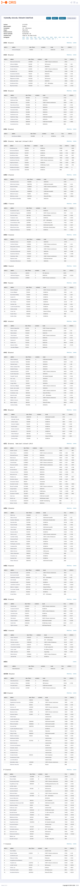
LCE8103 (28, 534)
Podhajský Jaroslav (15, 544)
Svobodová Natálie (14, 73)
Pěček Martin (13, 548)
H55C (36, 39)
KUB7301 (28, 520)
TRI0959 (28, 97)
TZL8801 (26, 503)
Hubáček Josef (13, 460)
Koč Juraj (12, 378)
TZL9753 (27, 148)
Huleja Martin (13, 488)
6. (4, 73)
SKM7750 (29, 184)
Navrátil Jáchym (14, 838)
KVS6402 (27, 623)
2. (4, 64)
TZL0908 (28, 388)
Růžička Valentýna (14, 736)
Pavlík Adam (14, 426)
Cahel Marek (13, 462)
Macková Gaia (13, 712)
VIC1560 (28, 680)
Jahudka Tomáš (15, 419)
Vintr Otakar (13, 302)
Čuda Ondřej (14, 438)
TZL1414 (28, 292)
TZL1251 (30, 73)
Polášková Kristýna (14, 167)
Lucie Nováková (14, 759)
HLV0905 (28, 395)
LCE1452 (31, 702)
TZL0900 (28, 373)
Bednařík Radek (14, 572)
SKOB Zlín (53, 49)
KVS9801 (26, 498)
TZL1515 (28, 297)
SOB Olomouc (46, 584)
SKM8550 (29, 191)
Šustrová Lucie (13, 831)
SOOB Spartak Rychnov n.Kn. (52, 783)
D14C (31, 37)
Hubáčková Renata (14, 160)
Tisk (48, 18)
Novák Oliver (13, 314)
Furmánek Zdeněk (14, 589)
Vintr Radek (13, 580)
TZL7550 (29, 189)
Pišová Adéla (13, 779)
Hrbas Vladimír (14, 637)
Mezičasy (69, 42)
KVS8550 (27, 165)
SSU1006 (28, 376)
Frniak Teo (12, 311)
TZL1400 (28, 299)
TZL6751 (29, 251)
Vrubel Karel (13, 616)
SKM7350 (29, 225)
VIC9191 (31, 788)
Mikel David (13, 457)
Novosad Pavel (14, 539)
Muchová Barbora (14, 165)
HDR (53, 39)
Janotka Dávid (14, 436)
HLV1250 (31, 83)
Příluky (44, 575)
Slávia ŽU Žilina (48, 71)
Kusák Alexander (14, 373)
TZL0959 (28, 105)
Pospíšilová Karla (14, 822)
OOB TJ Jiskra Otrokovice (49, 536)
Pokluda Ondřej (14, 858)
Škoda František (14, 390)
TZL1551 (31, 49)
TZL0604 (26, 488)
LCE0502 (26, 453)
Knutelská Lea (13, 71)
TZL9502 (26, 472)
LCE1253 (30, 61)
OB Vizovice (47, 64)
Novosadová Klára (15, 107)
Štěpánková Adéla (14, 78)
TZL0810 (28, 426)
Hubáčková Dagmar (15, 213)
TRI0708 (28, 433)
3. (4, 66)
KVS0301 (32, 810)
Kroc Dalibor (13, 850)
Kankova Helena (14, 805)
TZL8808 (26, 455)
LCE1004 (28, 397)
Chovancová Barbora (15, 745)
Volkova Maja (13, 97)
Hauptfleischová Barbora (16, 860)
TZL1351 (30, 66)
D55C (51, 37)
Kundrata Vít (14, 431)
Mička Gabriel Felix (15, 366)
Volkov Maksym (15, 433)
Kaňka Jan (13, 342)
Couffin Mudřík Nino (15, 306)
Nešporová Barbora (15, 229)
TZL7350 (29, 210)
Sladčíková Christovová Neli (17, 803)
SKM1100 (27, 330)
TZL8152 (29, 198)
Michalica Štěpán (14, 385)
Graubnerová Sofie (14, 757)
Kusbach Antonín (15, 608)
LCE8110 (31, 853)
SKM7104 (28, 560)
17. (4, 397)
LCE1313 (28, 290)
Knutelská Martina (14, 872)
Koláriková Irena (14, 242)
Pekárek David (13, 364)
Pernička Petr (13, 522)
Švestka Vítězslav (14, 520)
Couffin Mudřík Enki (14, 719)
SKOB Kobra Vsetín (44, 165)
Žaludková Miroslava (15, 261)
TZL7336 (28, 522)
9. (4, 81)
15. (4, 393)
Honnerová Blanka (14, 150)
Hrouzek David (13, 685)
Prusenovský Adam (14, 781)
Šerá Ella (12, 704)
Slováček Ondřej (14, 362)
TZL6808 (28, 515)
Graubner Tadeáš (14, 493)
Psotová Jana (13, 827)
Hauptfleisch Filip (14, 783)
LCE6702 (27, 618)
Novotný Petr (13, 558)
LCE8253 (32, 793)
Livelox (74, 42)
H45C (31, 39)
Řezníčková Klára (14, 105)
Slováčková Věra (14, 155)
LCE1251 (30, 69)
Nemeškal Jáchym (14, 688)
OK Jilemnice (46, 273)
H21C (23, 39)
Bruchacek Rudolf (14, 575)
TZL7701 (28, 580)
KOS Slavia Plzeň (47, 529)
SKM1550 (31, 724)
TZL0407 (26, 493)
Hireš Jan (12, 496)
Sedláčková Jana (14, 220)
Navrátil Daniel (13, 812)
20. (5, 496)
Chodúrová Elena (14, 66)
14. (4, 390)
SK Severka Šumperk (48, 376)
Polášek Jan (13, 477)
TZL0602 (26, 479)
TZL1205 (27, 340)
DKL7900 (26, 491)
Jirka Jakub (13, 529)
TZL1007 (28, 383)
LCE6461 (29, 249)
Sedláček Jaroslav (15, 577)
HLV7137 (32, 829)
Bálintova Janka (14, 196)
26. (5, 759)
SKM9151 (32, 803)
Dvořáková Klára (14, 83)
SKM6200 (27, 620)
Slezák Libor (13, 606)
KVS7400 (28, 589)
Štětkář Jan (12, 836)
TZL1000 (28, 364)
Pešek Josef (13, 397)
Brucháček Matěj (14, 294)
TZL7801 (28, 541)
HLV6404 (28, 577)
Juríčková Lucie (14, 855)
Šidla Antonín (14, 654)
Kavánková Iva (13, 148)
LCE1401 (27, 688)
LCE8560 (29, 186)
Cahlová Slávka (14, 244)
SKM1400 (28, 685)
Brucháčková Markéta (15, 198)
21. (4, 498)
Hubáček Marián (14, 371)
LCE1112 (27, 328)
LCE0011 (26, 465)
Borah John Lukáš (14, 388)
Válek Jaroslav (14, 651)
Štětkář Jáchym (14, 400)
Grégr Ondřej (13, 733)
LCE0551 (32, 779)
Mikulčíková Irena (14, 227)
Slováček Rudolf (14, 582)
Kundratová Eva (14, 124)
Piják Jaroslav (14, 625)
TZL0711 (28, 424)
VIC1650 (28, 683)
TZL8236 (28, 556)
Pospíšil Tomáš (14, 376)
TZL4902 (29, 656)
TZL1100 (27, 345)
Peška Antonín (14, 640)
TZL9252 (27, 162)
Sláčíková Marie (14, 788)
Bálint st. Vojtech (14, 587)
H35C (27, 39)
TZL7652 (29, 229)
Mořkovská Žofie (14, 81)
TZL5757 (27, 275)
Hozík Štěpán (13, 776)
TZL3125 (30, 668)
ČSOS (77, 885)
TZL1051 (27, 109)
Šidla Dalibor (14, 333)
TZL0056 (27, 169)
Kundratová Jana (14, 210)
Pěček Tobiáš (14, 330)
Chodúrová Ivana (14, 800)
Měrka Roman (13, 551)
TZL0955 (28, 112)
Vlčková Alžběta (14, 64)
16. (4, 395)
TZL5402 (28, 582)
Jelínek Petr (13, 656)
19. (4, 402)
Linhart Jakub (14, 421)
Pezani (47, 764)
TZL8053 (29, 182)
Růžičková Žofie (14, 100)
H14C (67, 37)
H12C (63, 37)
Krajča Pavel (14, 611)
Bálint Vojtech (13, 402)
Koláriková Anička (14, 738)
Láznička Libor (14, 613)
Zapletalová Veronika (15, 702)
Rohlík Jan (12, 498)
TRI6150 (29, 246)
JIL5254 (27, 273)
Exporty (54, 18)
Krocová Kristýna (14, 824)
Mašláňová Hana (14, 153)
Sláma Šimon (13, 453)
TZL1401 (31, 714)
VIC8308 (28, 551)
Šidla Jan (12, 515)
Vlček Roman (13, 527)
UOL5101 (29, 644)
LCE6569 (29, 213)
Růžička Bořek (13, 309)
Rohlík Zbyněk (13, 810)
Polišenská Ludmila (14, 795)
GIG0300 (26, 500)
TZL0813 (28, 421)
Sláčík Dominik (13, 743)
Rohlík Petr (13, 623)
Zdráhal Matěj (13, 405)
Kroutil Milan (13, 594)
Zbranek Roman (14, 455)
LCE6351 (29, 256)
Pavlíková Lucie (14, 114)
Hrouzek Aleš (13, 726)
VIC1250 (30, 78)
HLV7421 (28, 594)
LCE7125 (28, 572)
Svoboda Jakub (14, 748)
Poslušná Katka (14, 109)
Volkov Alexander (14, 553)
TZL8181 (26, 155)
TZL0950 (28, 124)
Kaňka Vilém (13, 316)
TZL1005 (28, 369)
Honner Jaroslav (15, 429)
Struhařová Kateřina (15, 815)
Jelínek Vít (12, 592)
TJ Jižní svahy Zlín (48, 222)
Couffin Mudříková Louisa (16, 728)
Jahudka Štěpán (15, 347)
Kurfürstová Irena (14, 182)
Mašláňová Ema (14, 112)
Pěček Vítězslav (14, 560)
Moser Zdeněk (14, 620)
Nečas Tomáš (13, 503)
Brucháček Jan (14, 337)
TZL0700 (28, 431)
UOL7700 (28, 584)
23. (5, 752)
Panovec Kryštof (14, 465)
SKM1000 (28, 359)
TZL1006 (28, 378)
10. (4, 83)
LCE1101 (27, 335)
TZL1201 (27, 337)
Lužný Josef (13, 649)
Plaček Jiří (13, 340)
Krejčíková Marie (14, 162)
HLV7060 (29, 220)
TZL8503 (28, 524)
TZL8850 (27, 167)
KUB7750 (29, 227)
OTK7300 (28, 536)
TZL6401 (27, 616)
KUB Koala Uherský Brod (49, 227)
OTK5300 (29, 642)
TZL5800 (27, 608)
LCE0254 (27, 158)
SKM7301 (28, 548)
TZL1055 (28, 114)
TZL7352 (28, 217)
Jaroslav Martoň (14, 791)
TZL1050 (28, 119)
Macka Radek (13, 853)
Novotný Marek (14, 532)
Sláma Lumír (13, 534)
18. (4, 400)
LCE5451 (29, 244)
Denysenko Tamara (15, 246)
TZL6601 (28, 558)
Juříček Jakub (13, 786)
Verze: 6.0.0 (4, 885)
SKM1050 (28, 117)
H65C (40, 39)
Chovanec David (14, 472)
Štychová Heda (14, 85)
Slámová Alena (13, 793)
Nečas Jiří (12, 467)
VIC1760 (31, 740)
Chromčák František (15, 647)
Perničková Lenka (14, 870)
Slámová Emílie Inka (15, 61)
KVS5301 (29, 637)
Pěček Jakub (14, 417)
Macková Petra (14, 186)
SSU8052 (32, 822)
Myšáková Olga (14, 117)
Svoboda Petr (13, 546)
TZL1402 (28, 316)
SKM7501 (28, 517)
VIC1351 (30, 64)
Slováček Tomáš (14, 484)
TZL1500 (28, 294)
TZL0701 (28, 429)
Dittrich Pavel (13, 517)
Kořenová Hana (14, 119)
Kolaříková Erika (14, 121)
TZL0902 (28, 362)
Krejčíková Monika (14, 253)
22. (5, 750)
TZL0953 (28, 100)
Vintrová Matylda (16, 49)
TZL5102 (28, 592)
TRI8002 (28, 553)
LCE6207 (27, 606)
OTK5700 (27, 611)
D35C (43, 37)
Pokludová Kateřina (14, 834)
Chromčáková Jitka (15, 222)
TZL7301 (28, 532)
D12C (27, 37)
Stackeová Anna (14, 278)
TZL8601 (26, 477)
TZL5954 (29, 261)
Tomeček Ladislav (14, 829)
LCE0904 (28, 385)
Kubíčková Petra (14, 683)
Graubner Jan (13, 556)
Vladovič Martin (14, 714)
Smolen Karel (13, 500)
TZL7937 (28, 546)
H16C (71, 37)
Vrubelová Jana (14, 217)
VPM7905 (28, 529)
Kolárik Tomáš (13, 450)
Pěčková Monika (14, 225)
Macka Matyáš (14, 290)
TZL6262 (29, 253)
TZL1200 (27, 333)
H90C (44, 39)
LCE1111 (27, 371)
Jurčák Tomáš (13, 865)
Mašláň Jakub (13, 541)
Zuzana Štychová (14, 798)
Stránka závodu (72, 18)
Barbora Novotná (14, 750)
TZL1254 (30, 85)
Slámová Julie (13, 102)
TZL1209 (28, 314)
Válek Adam (13, 716)
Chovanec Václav (14, 481)
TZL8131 (25, 469)
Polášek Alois (13, 700)
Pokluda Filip (13, 731)
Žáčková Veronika (14, 764)
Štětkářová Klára (14, 817)
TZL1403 (28, 306)
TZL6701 (27, 613)
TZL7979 (26, 153)
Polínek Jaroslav (15, 642)
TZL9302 (26, 450)
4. (4, 69)
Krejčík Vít (12, 297)
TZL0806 (32, 776)
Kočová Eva (13, 189)
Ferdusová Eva (14, 249)
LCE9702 (31, 862)
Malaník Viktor (14, 345)
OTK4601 (29, 654)
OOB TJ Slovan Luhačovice (51, 61)
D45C (47, 37)
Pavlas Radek (13, 524)
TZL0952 (28, 107)
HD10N (48, 39)
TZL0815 (28, 419)
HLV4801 (29, 640)
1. (4, 49)
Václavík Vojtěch (15, 424)
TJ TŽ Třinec (45, 97)
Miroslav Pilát (13, 491)
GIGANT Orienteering (45, 500)
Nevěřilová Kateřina (14, 158)
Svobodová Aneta (14, 709)
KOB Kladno (42, 491)
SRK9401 (32, 783)
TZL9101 (25, 467)
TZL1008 (28, 366)
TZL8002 (26, 484)
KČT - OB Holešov (49, 83)
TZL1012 (27, 400)
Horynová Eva (13, 273)
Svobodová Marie (14, 819)
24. (5, 755)
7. (4, 76)
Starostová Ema (14, 680)
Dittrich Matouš (14, 359)
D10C (23, 37)
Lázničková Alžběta (16, 136)
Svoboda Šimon (14, 299)
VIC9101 (31, 865)
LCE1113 (27, 390)
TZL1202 (27, 342)
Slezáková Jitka (14, 256)
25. (5, 757)
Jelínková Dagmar (14, 275)
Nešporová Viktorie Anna (16, 76)
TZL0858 (33, 136)
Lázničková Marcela (15, 251)
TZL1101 (27, 347)
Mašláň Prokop (14, 369)
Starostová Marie (14, 740)
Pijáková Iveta (13, 258)
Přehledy (62, 18)
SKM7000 (28, 527)
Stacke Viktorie (13, 69)
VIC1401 (28, 304)
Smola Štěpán (13, 292)
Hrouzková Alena (14, 191)
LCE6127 (26, 460)
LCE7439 (26, 486)
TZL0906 (28, 405)
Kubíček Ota (13, 304)
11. (4, 85)
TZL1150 (30, 76)
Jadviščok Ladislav (15, 584)
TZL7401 (28, 539)
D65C (55, 37)
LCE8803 (26, 462)
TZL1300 (28, 302)
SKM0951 (28, 121)
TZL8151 (29, 193)
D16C (35, 37)
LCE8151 (26, 160)
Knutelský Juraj (14, 393)
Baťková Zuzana (14, 193)
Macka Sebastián (15, 328)
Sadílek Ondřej (14, 536)
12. (4, 385)
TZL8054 (32, 815)
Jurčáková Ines (14, 752)
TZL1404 (28, 309)
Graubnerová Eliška (14, 169)
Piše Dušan (13, 618)
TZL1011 (27, 381)
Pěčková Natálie (14, 724)
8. (4, 78)
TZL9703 (26, 457)
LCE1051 (27, 102)
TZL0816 (28, 438)
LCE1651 (31, 712)
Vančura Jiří (13, 707)
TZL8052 (27, 150)
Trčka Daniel (14, 335)
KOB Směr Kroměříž (47, 117)
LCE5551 (27, 278)
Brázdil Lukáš (13, 395)
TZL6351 (29, 242)
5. (4, 71)
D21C (39, 37)
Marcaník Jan (13, 474)
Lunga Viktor (13, 383)
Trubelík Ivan (13, 862)
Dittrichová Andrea (14, 184)
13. (4, 388)
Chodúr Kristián (14, 755)
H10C (60, 37)
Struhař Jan (13, 381)
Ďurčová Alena (13, 215)
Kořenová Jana (13, 807)
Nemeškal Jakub (14, 762)
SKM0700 (28, 417)
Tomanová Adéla (14, 721)
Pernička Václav (14, 479)
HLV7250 (32, 795)
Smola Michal (13, 469)
